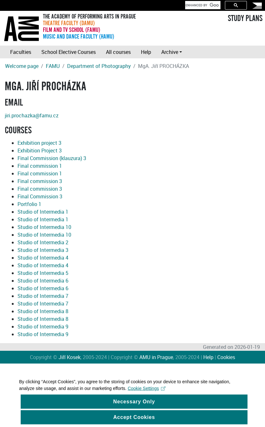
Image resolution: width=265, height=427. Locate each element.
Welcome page (21, 66)
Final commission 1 (39, 165)
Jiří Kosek (69, 357)
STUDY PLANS (245, 18)
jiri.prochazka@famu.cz (32, 115)
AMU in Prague (156, 357)
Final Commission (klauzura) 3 (51, 158)
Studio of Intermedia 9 (42, 326)
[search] (202, 5)
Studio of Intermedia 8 (42, 311)
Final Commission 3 (39, 196)
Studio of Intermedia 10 (44, 227)
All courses (118, 51)
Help (146, 51)
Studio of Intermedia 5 (42, 272)
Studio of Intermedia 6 (42, 280)
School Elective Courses (68, 51)
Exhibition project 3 (39, 142)
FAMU (53, 66)
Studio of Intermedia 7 (42, 295)
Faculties (20, 51)
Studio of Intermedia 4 (42, 257)
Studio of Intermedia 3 (42, 250)
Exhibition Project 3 (39, 150)
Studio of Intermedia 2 (42, 242)
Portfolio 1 (29, 204)
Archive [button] (169, 51)
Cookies (226, 357)
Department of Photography (99, 66)
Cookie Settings (146, 391)
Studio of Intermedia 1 (42, 211)
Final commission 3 (39, 181)
